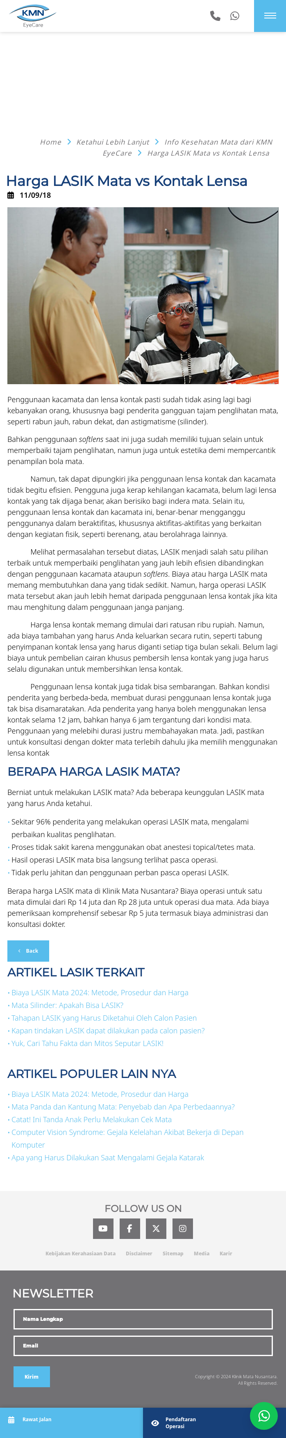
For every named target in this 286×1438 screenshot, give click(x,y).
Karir (226, 1253)
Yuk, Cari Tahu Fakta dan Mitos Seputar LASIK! (87, 1043)
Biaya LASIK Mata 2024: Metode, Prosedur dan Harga (99, 992)
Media (201, 1253)
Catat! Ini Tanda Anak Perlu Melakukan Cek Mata (91, 1119)
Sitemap (173, 1253)
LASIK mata (248, 574)
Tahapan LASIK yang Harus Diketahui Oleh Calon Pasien (104, 1018)
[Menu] (270, 15)
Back (31, 950)
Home (52, 142)
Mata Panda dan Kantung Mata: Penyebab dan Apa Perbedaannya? (123, 1107)
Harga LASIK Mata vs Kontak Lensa (208, 153)
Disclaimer (139, 1253)
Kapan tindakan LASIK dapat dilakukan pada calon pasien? (108, 1030)
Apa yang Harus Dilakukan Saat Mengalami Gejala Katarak (107, 1157)
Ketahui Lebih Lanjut (113, 142)
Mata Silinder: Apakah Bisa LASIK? (67, 1005)
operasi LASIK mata (175, 822)
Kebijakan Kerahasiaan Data (80, 1253)
